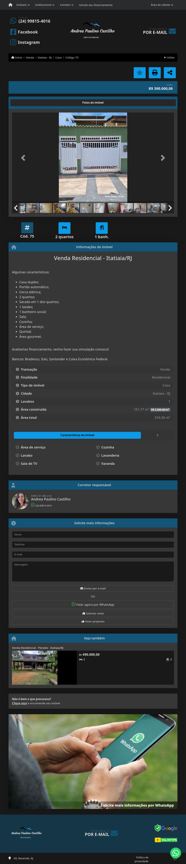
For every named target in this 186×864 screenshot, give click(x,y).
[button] (24, 158)
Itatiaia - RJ (45, 57)
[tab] (23, 102)
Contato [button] (65, 5)
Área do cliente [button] (160, 5)
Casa (58, 57)
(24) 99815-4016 (34, 21)
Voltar (169, 57)
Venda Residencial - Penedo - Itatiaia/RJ (37, 648)
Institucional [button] (43, 5)
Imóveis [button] (22, 5)
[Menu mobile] (10, 5)
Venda (30, 57)
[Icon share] (24, 32)
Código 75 (71, 57)
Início (16, 57)
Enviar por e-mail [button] (93, 588)
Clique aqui (19, 703)
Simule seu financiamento (95, 5)
